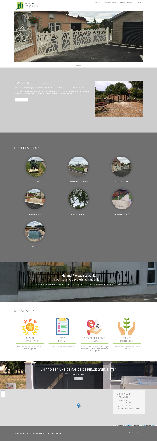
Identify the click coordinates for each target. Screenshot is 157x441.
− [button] (3, 395)
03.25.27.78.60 (124, 406)
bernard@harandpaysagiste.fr (130, 408)
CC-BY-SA (143, 425)
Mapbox (154, 425)
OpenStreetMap (128, 425)
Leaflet (115, 425)
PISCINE (34, 246)
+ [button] (3, 392)
